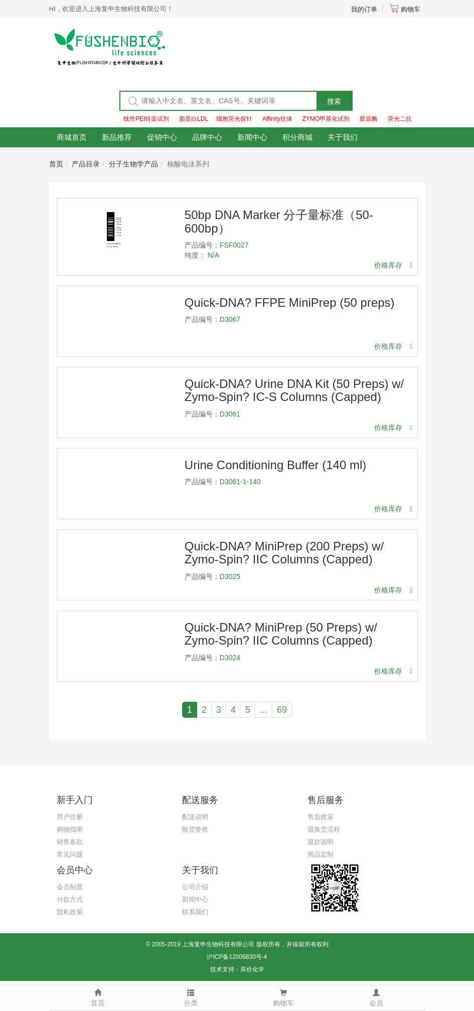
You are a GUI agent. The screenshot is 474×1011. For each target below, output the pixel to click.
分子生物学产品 (133, 164)
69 (282, 710)
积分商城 (297, 137)
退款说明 (320, 842)
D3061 (230, 414)
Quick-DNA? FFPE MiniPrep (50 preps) (290, 302)
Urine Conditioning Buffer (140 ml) (275, 465)
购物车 (405, 9)
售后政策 (320, 817)
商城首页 (72, 137)
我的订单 (364, 9)
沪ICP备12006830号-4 (237, 956)
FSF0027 (234, 245)
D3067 (230, 319)
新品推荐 (117, 137)
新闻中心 (252, 137)
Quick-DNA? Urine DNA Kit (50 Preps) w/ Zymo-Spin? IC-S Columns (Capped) (294, 390)
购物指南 (70, 829)
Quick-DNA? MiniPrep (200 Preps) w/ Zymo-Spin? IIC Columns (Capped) (284, 552)
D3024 (230, 658)
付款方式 (70, 899)
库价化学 (252, 969)
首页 (56, 164)
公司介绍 (195, 887)
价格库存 (393, 265)
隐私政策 (70, 912)
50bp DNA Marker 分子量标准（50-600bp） (279, 221)
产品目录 (86, 164)
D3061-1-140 (240, 482)
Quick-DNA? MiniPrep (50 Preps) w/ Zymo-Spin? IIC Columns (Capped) (281, 634)
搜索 (334, 101)
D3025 (230, 576)
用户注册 (70, 817)
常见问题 (70, 854)
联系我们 (195, 912)
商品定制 (320, 854)
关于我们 (343, 137)
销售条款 (70, 842)
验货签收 (195, 829)
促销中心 (162, 137)
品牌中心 (207, 137)
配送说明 (195, 817)
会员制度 (70, 887)
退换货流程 (323, 829)
